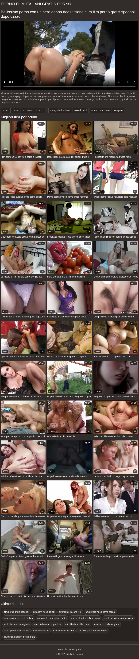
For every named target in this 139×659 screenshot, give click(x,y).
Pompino (118, 110)
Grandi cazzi (80, 110)
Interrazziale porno (100, 110)
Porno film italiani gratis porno (36, 4)
